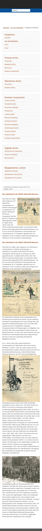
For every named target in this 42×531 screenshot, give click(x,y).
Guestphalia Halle (10, 104)
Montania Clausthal (11, 121)
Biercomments (9, 158)
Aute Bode (14, 409)
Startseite (6, 28)
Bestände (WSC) (10, 87)
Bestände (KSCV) (10, 64)
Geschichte (8, 61)
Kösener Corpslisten (11, 154)
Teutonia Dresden (10, 131)
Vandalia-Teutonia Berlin (12, 138)
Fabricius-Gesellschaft (12, 71)
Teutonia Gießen (10, 135)
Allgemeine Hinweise (11, 171)
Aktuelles (7, 38)
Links (6, 44)
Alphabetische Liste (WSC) (13, 178)
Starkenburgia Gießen (12, 128)
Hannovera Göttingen (11, 107)
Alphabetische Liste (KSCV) (13, 174)
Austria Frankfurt (10, 100)
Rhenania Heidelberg (11, 124)
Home (6, 48)
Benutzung (8, 68)
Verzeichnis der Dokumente (13, 151)
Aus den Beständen (17, 28)
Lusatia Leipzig (9, 114)
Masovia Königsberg (11, 117)
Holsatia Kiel (9, 111)
